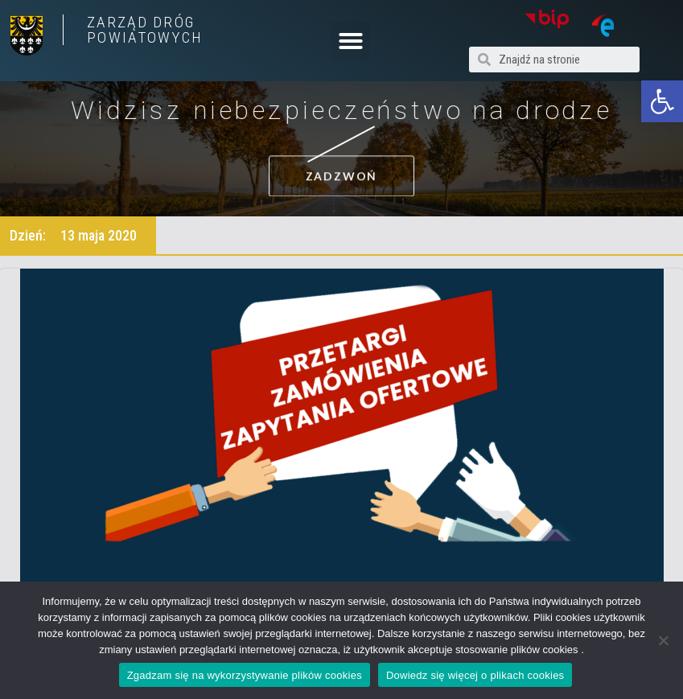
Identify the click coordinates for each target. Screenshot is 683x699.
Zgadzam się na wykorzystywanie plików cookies (244, 675)
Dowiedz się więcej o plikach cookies (475, 675)
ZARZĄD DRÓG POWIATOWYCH (145, 30)
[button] (662, 101)
